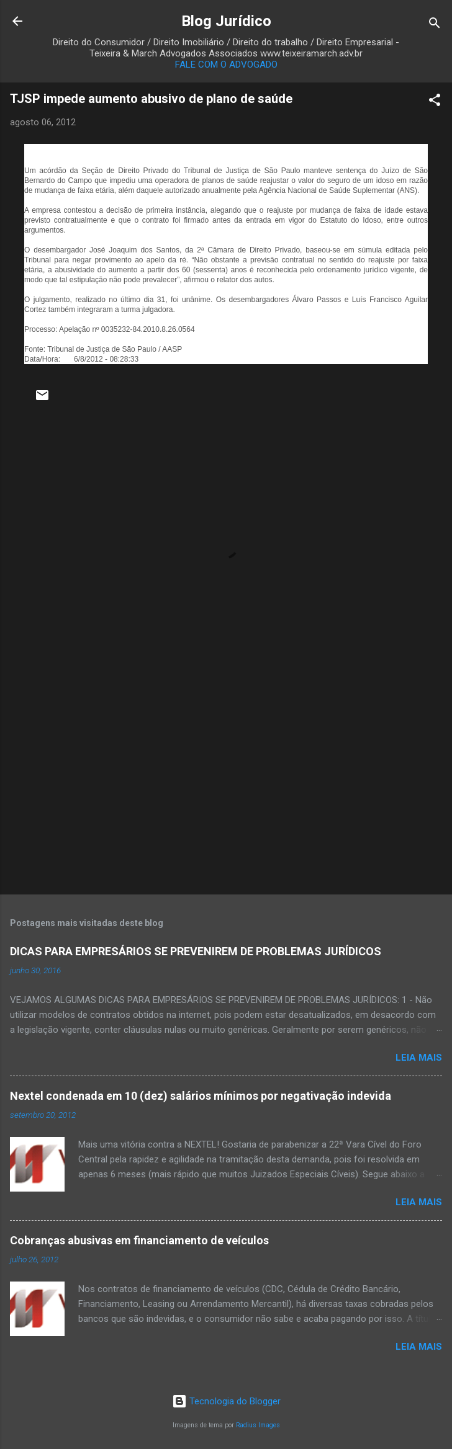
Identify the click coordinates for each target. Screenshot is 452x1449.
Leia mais (419, 1057)
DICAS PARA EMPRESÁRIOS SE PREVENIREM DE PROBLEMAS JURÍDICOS (195, 951)
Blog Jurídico (226, 21)
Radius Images (258, 1425)
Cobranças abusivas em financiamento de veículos (139, 1240)
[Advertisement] (226, 788)
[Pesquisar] (434, 25)
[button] (434, 102)
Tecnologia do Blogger (226, 1401)
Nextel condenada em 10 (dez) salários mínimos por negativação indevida (200, 1095)
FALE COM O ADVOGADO (226, 64)
